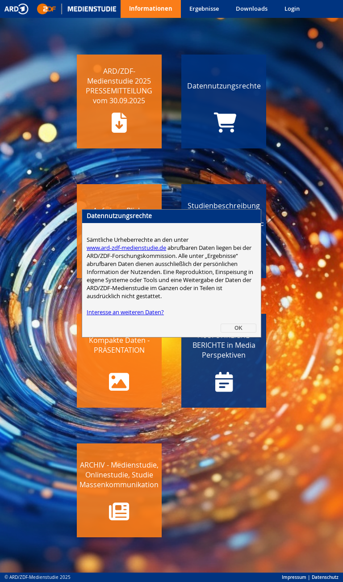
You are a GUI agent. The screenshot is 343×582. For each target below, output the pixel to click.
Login (292, 8)
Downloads (252, 8)
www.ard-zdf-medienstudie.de (126, 118)
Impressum (294, 577)
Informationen (150, 8)
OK (238, 198)
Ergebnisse (204, 8)
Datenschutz (325, 577)
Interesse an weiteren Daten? (125, 182)
